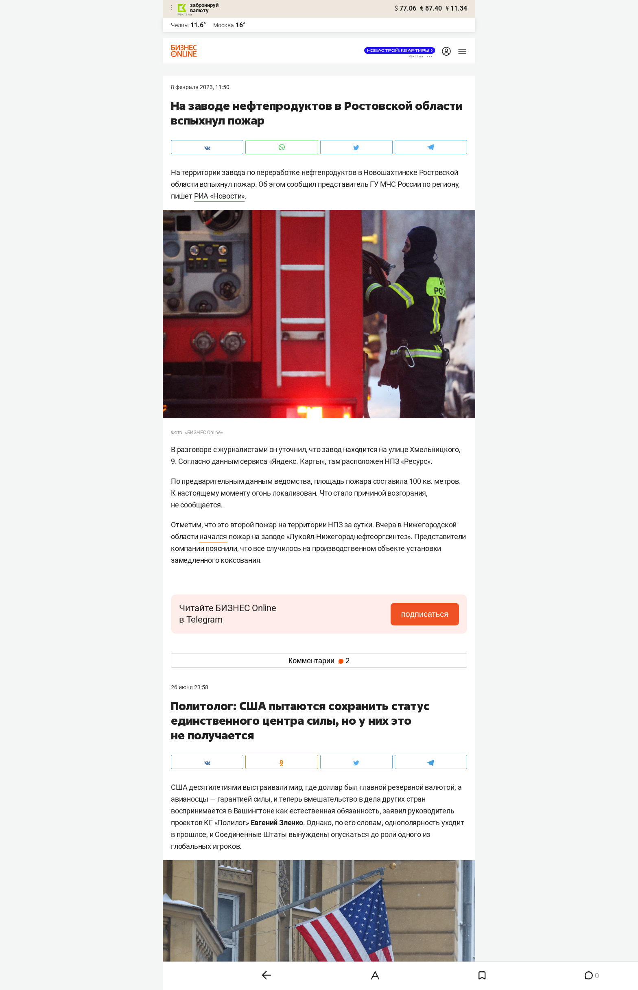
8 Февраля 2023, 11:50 (200, 87)
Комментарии (319, 661)
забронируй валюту (204, 7)
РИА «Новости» (219, 196)
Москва (223, 25)
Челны (180, 25)
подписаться (424, 614)
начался (213, 536)
